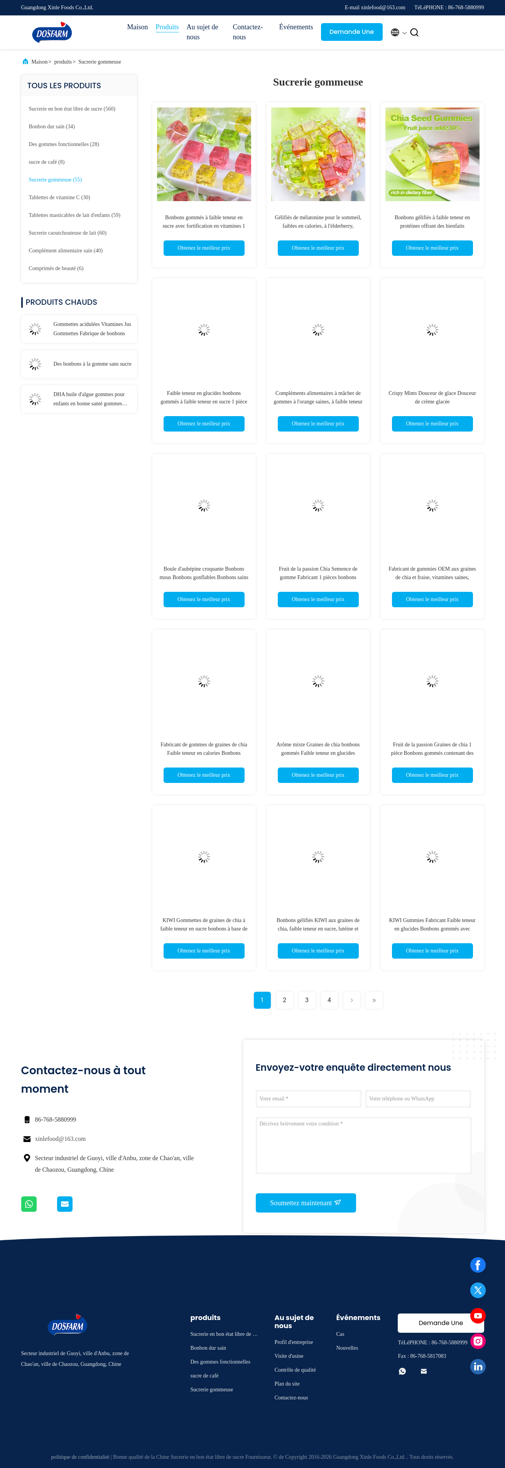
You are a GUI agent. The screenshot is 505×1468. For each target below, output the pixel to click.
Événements (296, 27)
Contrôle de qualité (295, 1370)
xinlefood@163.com (60, 1138)
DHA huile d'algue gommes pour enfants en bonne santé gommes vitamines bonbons (89, 399)
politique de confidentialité (80, 1457)
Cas (340, 1334)
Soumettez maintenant (305, 1202)
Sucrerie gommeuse (99, 62)
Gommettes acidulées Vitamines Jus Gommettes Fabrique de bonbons (92, 328)
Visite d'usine (288, 1356)
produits (63, 62)
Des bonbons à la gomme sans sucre (93, 364)
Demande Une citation (351, 34)
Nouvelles (347, 1348)
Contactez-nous (248, 32)
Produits (167, 27)
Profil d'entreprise (293, 1342)
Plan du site (286, 1384)
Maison (137, 27)
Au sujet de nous (202, 32)
